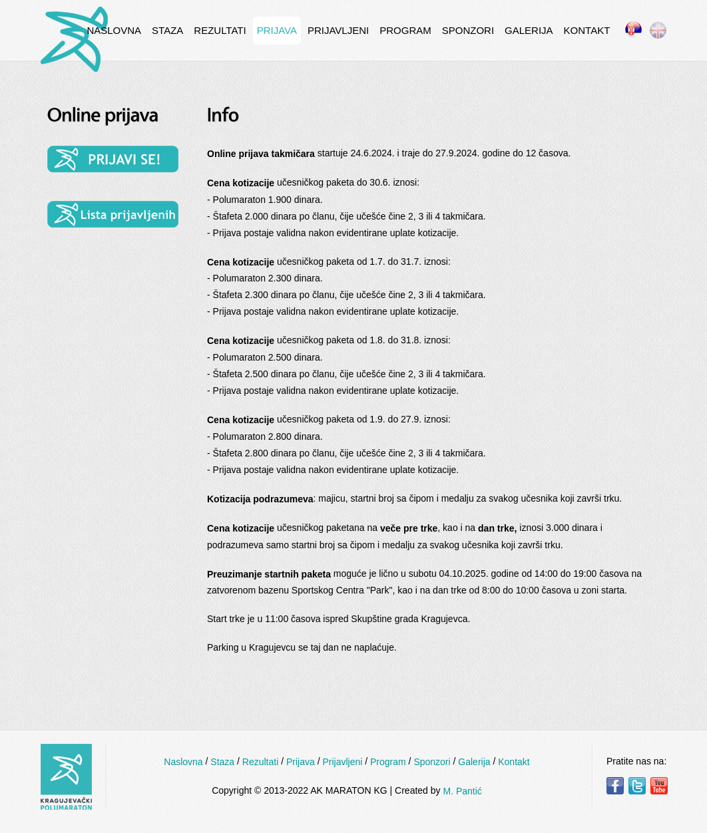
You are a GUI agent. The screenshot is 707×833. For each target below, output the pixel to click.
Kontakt (587, 30)
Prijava (277, 30)
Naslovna (114, 30)
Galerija (529, 30)
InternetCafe (74, 39)
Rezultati (220, 30)
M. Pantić (462, 791)
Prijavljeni (338, 30)
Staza (167, 30)
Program (405, 30)
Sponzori (468, 30)
